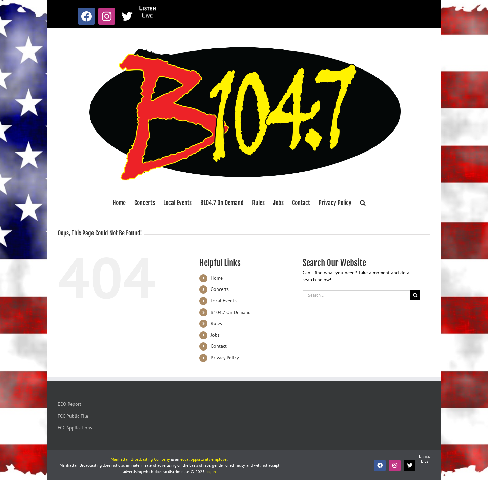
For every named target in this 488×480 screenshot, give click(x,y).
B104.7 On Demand (231, 312)
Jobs (215, 335)
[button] (363, 202)
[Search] (415, 295)
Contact (219, 346)
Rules (216, 323)
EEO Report (69, 404)
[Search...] (356, 295)
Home (217, 278)
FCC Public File (73, 416)
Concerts (220, 289)
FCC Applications (75, 428)
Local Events (224, 301)
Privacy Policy (225, 358)
